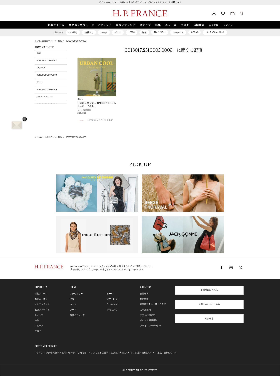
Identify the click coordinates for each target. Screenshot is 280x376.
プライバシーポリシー (150, 326)
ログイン (227, 26)
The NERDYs (159, 32)
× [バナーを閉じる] (24, 119)
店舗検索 (209, 319)
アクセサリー (76, 294)
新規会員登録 (52, 353)
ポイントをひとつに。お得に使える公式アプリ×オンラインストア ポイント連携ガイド (140, 3)
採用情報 (144, 299)
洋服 (72, 299)
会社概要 (144, 294)
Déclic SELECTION (45, 97)
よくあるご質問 (100, 353)
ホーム (73, 305)
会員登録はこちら (209, 290)
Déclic (39, 83)
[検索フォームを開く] (241, 13)
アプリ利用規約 (147, 315)
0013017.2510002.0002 (47, 61)
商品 (39, 53)
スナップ (39, 315)
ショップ (41, 68)
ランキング (112, 305)
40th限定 (72, 33)
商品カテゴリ (41, 299)
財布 (144, 33)
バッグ (104, 33)
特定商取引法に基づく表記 (153, 305)
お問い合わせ (68, 353)
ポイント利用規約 (148, 321)
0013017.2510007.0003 (47, 75)
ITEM (73, 287)
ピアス (118, 33)
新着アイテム (41, 294)
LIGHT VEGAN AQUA (215, 32)
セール (110, 294)
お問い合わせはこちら (209, 305)
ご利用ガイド (84, 353)
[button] (78, 25)
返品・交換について (167, 353)
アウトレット (113, 299)
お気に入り (112, 310)
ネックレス (178, 33)
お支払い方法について (121, 353)
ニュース (39, 326)
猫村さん (89, 33)
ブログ (38, 331)
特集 (37, 321)
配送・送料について (145, 353)
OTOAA (194, 32)
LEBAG (132, 32)
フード (73, 310)
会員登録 (213, 26)
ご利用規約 (145, 310)
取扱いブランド (42, 310)
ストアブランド (42, 305)
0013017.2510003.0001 (47, 90)
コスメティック (77, 315)
